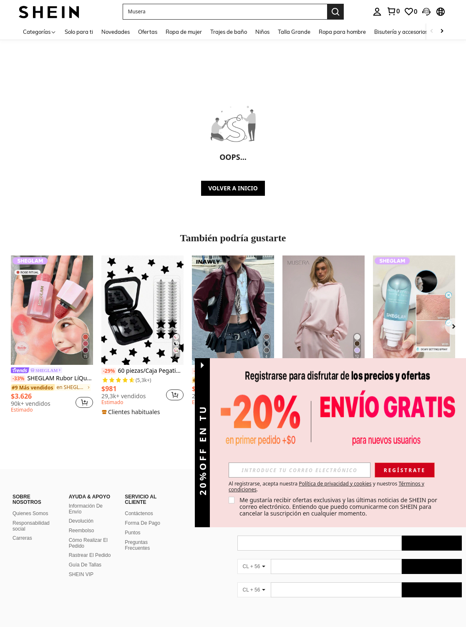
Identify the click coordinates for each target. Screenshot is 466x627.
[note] (131, 412)
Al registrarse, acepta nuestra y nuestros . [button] (326, 487)
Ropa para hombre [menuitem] (342, 31)
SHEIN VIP (81, 574)
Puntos (132, 533)
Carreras (22, 538)
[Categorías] (39, 31)
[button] (225, 12)
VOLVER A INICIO (232, 188)
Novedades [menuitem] (115, 31)
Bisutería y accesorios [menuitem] (401, 31)
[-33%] (18, 378)
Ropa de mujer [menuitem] (184, 31)
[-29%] (108, 371)
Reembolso (81, 530)
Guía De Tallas (85, 565)
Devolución (81, 521)
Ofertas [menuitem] (147, 31)
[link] (393, 11)
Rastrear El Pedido (90, 555)
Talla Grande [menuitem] (294, 31)
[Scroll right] (442, 31)
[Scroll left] (432, 31)
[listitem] (52, 335)
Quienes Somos (30, 513)
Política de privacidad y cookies (335, 483)
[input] (299, 470)
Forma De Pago (142, 523)
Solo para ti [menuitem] (79, 31)
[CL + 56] (254, 566)
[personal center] (377, 12)
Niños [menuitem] (262, 31)
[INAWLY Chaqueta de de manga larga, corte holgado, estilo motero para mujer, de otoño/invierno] (233, 310)
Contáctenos (139, 513)
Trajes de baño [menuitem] (228, 31)
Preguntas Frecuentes (137, 545)
